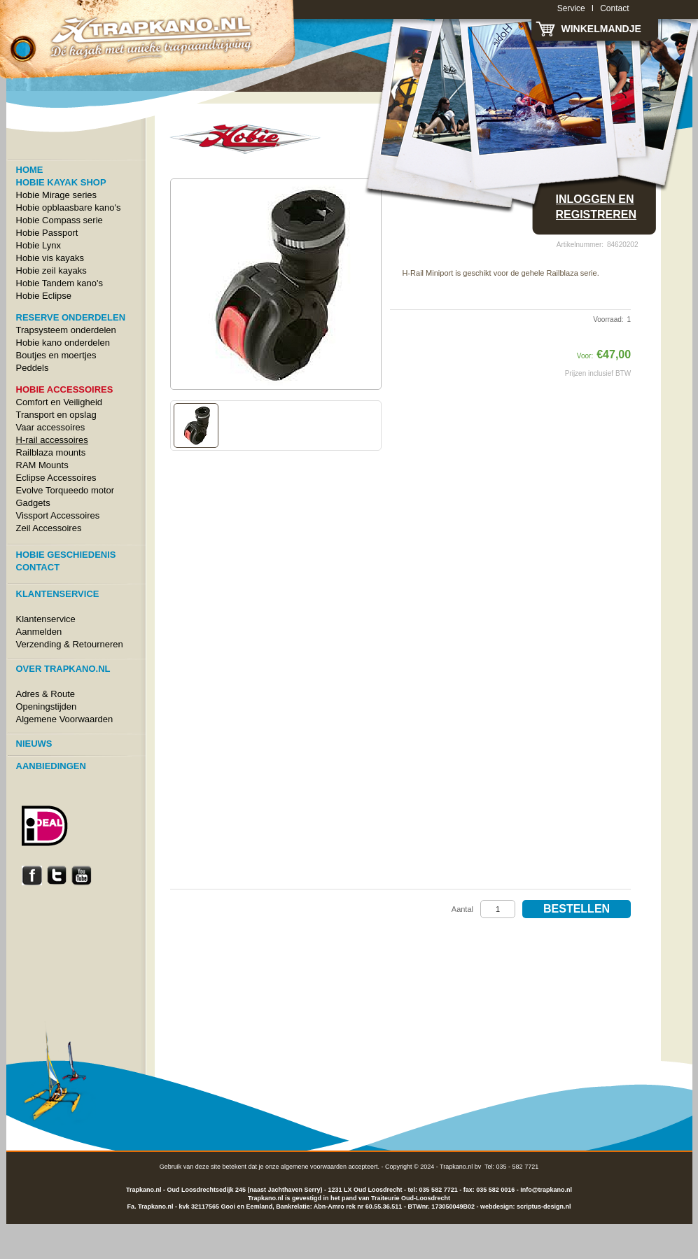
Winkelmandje (601, 28)
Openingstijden (46, 706)
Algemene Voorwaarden (64, 719)
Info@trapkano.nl (546, 1189)
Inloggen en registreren (596, 206)
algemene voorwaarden (314, 1166)
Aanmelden (39, 631)
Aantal (462, 909)
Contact (614, 8)
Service (571, 8)
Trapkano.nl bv (460, 1166)
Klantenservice (46, 619)
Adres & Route (46, 694)
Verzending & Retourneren (69, 644)
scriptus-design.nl (544, 1206)
